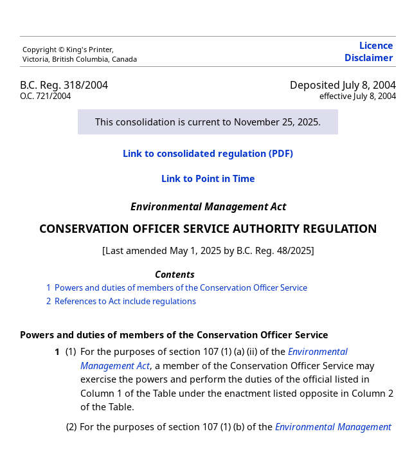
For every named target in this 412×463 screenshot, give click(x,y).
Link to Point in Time (208, 178)
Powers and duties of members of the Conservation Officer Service (181, 287)
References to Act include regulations (125, 301)
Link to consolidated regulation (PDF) (208, 153)
